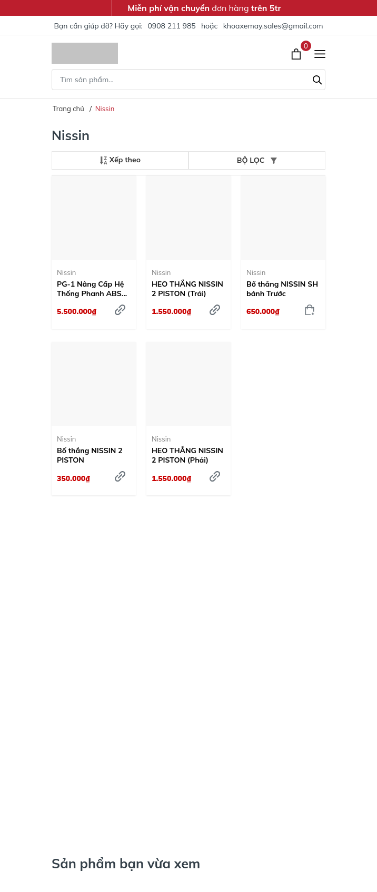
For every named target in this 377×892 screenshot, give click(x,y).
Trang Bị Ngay (88, 798)
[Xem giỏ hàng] (297, 53)
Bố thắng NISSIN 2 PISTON (90, 455)
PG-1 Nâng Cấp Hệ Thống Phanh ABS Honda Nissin (90, 288)
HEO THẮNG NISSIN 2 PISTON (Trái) (187, 288)
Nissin (66, 272)
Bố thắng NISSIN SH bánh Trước (282, 288)
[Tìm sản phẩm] (188, 79)
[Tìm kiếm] (317, 78)
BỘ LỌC (257, 160)
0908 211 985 (171, 26)
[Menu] (319, 53)
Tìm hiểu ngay (87, 577)
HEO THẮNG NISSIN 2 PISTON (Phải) (187, 455)
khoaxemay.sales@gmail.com (273, 26)
